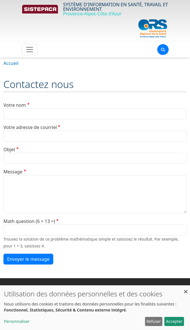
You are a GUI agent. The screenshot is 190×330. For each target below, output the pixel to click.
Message (13, 172)
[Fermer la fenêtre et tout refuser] (185, 288)
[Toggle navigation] (30, 49)
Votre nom (14, 105)
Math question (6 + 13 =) (29, 221)
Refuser (153, 321)
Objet (9, 149)
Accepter (174, 321)
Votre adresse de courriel (30, 127)
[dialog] (95, 307)
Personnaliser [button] (17, 321)
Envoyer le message (28, 259)
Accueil (11, 63)
